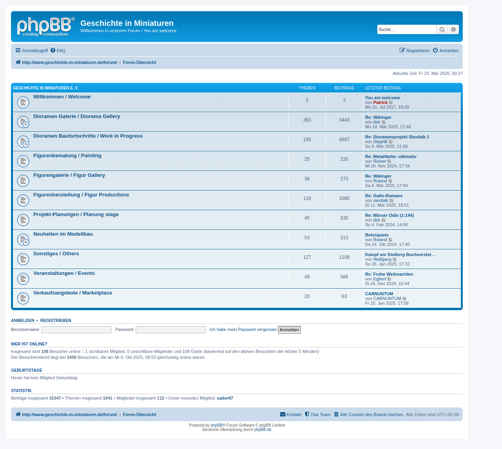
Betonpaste (377, 235)
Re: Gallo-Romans (383, 195)
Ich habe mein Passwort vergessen (243, 329)
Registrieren (55, 320)
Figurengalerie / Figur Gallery (69, 175)
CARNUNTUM (379, 293)
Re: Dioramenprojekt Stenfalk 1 (397, 137)
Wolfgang (382, 259)
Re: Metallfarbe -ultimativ (391, 156)
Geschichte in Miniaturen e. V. (45, 88)
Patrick (380, 102)
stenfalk (380, 200)
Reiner (379, 161)
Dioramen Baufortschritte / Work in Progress (88, 136)
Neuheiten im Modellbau (63, 234)
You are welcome (382, 97)
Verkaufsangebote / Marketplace (72, 293)
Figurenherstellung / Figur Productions (81, 195)
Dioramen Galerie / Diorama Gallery (76, 116)
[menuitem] (57, 50)
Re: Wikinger (378, 117)
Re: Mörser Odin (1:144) (389, 215)
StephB (380, 141)
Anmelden (23, 320)
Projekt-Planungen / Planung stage (76, 214)
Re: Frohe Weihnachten (389, 274)
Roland (380, 180)
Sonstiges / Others (56, 253)
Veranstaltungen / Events (64, 273)
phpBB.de (262, 429)
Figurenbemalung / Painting (67, 155)
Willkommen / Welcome (62, 97)
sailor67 (225, 398)
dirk (376, 122)
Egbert (379, 278)
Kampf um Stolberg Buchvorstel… (400, 254)
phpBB (216, 425)
